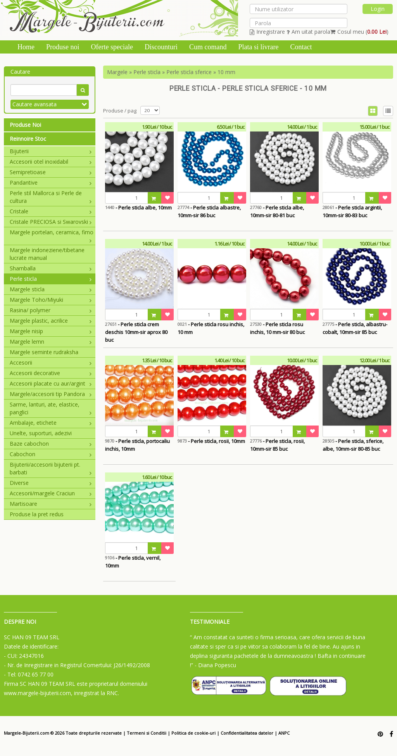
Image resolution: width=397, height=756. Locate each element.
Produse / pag (119, 110)
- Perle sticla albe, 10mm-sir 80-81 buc (277, 211)
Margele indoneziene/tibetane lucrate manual (47, 253)
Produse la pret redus (37, 514)
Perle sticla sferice (189, 72)
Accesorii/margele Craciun (50, 493)
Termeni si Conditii (146, 733)
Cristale (50, 211)
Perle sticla (50, 278)
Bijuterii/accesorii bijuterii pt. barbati (50, 468)
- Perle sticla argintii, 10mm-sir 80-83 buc (352, 211)
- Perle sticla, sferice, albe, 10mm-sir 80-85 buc (353, 445)
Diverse (50, 482)
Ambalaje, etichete (50, 422)
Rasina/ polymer (50, 310)
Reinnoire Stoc (28, 138)
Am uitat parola (308, 31)
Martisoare (50, 503)
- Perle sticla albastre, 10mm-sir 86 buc (209, 211)
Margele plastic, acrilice (50, 320)
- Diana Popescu (215, 665)
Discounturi (161, 47)
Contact (301, 47)
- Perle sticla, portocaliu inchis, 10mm (137, 445)
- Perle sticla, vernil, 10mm (133, 561)
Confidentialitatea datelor (247, 733)
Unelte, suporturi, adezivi (41, 433)
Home (26, 47)
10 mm (226, 72)
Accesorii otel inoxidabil (50, 161)
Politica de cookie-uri (193, 733)
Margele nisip (50, 331)
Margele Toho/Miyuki (50, 299)
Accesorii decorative (50, 373)
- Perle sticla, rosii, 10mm (211, 441)
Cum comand (208, 47)
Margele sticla (50, 289)
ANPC (284, 733)
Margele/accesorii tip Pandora (50, 394)
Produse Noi (25, 124)
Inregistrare (267, 31)
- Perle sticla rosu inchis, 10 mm (211, 328)
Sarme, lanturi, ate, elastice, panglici (50, 408)
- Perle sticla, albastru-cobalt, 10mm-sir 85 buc (355, 328)
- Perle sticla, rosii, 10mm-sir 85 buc (277, 445)
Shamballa (50, 268)
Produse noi (62, 47)
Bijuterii (50, 151)
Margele (117, 72)
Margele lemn (50, 341)
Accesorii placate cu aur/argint (50, 383)
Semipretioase (50, 172)
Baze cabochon (50, 443)
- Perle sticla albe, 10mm (138, 207)
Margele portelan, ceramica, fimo (51, 232)
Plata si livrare (258, 47)
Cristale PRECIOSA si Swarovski (50, 221)
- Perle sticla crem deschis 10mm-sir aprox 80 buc (136, 332)
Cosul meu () (359, 31)
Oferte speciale (112, 47)
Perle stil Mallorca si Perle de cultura (50, 196)
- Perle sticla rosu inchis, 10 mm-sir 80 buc (277, 328)
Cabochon (50, 454)
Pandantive (50, 182)
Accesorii (50, 362)
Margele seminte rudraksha (44, 352)
